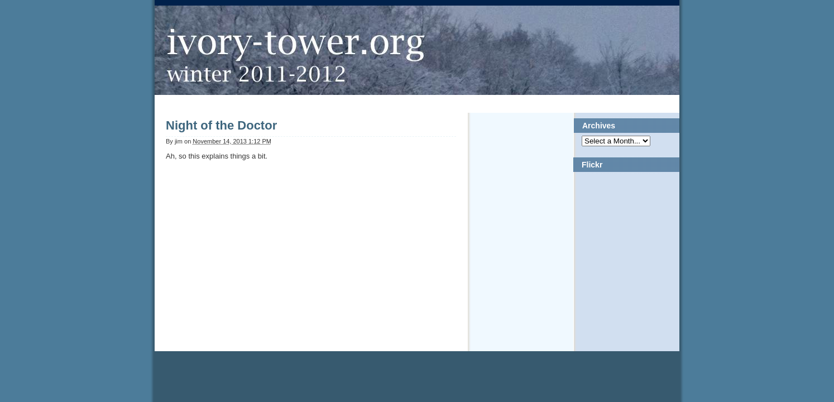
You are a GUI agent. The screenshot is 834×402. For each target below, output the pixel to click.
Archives (598, 125)
